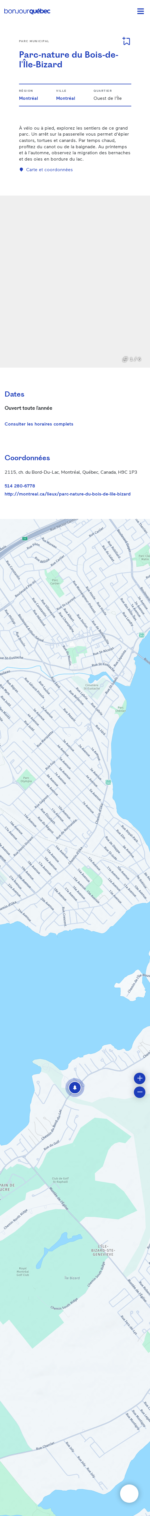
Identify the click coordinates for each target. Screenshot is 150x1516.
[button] (75, 1087)
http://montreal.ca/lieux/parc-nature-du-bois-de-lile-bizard (68, 493)
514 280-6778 (20, 485)
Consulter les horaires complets (39, 423)
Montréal (28, 98)
